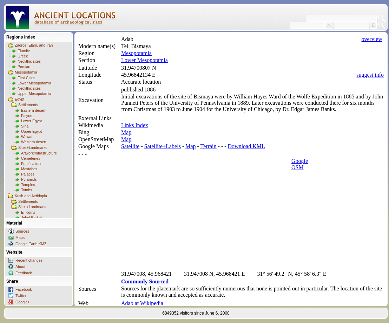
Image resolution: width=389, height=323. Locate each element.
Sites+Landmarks (32, 147)
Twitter (20, 296)
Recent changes (28, 260)
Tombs (26, 190)
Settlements (28, 105)
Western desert (33, 142)
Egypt (19, 99)
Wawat (26, 137)
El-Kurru (28, 212)
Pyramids (29, 179)
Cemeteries (30, 158)
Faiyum (27, 116)
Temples (28, 185)
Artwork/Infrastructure (39, 153)
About (20, 266)
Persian (24, 66)
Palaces (27, 174)
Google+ (22, 302)
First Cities (26, 78)
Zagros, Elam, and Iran (34, 45)
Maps (20, 237)
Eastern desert (33, 110)
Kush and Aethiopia (31, 196)
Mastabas (29, 169)
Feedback (23, 273)
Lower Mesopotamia (34, 83)
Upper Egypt (31, 131)
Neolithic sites (29, 61)
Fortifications (31, 164)
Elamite (24, 51)
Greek (23, 56)
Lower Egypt (31, 121)
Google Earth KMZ (30, 244)
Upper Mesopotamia (34, 93)
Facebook (23, 289)
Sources (22, 231)
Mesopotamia (26, 72)
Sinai (25, 126)
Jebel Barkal (31, 217)
